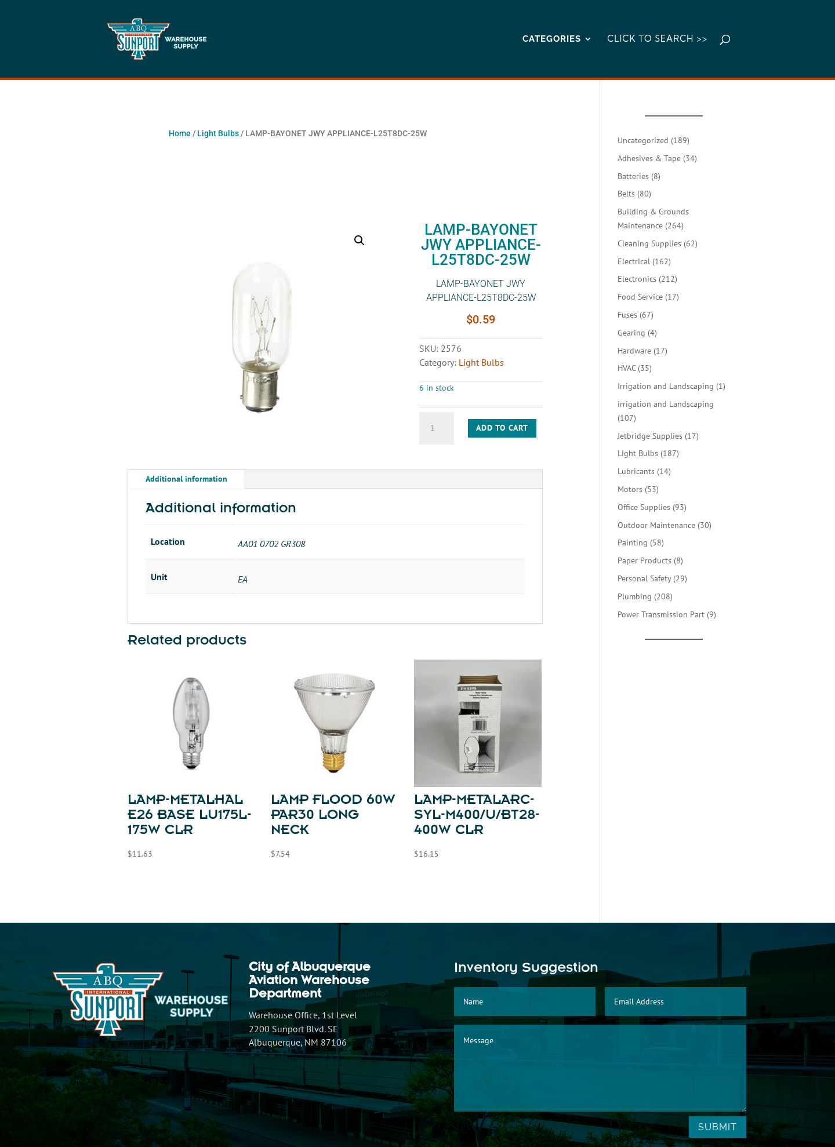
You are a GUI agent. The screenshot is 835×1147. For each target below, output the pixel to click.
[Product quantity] (436, 428)
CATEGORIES (551, 39)
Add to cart (502, 428)
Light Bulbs (218, 133)
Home (180, 133)
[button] (359, 240)
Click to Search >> (657, 39)
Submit (717, 1127)
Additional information (186, 479)
